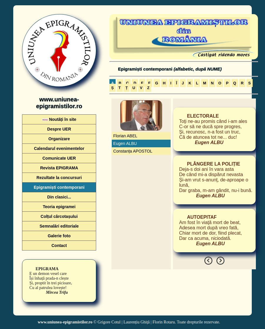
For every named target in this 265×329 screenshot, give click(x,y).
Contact (59, 245)
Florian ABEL (125, 135)
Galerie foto (59, 235)
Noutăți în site (59, 119)
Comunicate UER (59, 158)
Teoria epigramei (59, 206)
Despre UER (59, 129)
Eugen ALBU (125, 143)
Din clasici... (59, 197)
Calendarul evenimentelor (59, 148)
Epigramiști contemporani (59, 187)
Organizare (59, 138)
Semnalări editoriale (59, 226)
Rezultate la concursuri (59, 177)
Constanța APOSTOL (132, 151)
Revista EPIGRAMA (59, 168)
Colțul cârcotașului (59, 216)
